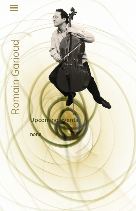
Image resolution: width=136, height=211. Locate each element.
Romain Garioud (15, 77)
